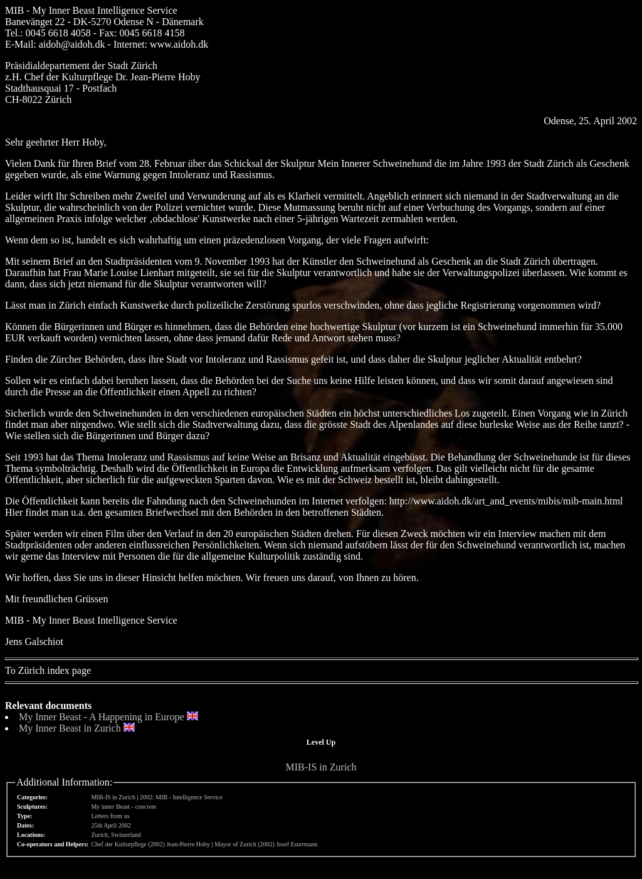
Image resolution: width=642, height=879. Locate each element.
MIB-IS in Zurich (321, 767)
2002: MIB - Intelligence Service (181, 797)
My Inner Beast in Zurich (70, 728)
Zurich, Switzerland (115, 834)
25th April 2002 (110, 825)
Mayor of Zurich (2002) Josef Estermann (265, 844)
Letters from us (110, 815)
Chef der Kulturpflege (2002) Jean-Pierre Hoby (150, 844)
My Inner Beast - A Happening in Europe (101, 716)
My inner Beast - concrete (123, 806)
